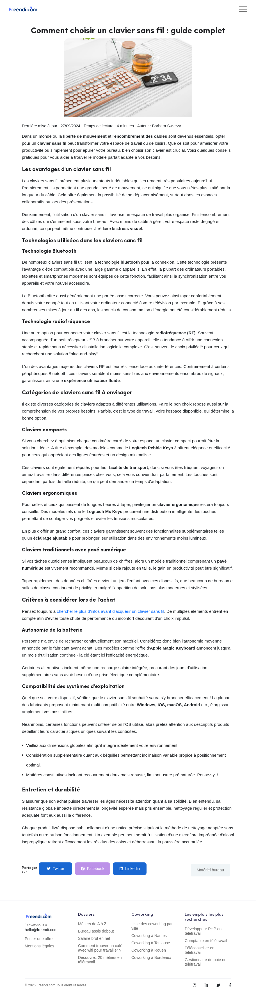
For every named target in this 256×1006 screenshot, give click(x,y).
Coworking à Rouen (148, 950)
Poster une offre (38, 938)
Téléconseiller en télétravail (199, 950)
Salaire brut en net (94, 938)
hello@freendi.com (41, 929)
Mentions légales (39, 946)
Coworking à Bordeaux (151, 957)
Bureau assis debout (96, 931)
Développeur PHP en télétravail (203, 931)
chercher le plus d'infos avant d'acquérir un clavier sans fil (110, 611)
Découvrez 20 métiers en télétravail (100, 959)
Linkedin (130, 868)
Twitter (55, 868)
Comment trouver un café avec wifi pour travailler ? (100, 947)
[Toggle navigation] (243, 9)
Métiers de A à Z (92, 924)
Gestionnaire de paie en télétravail (206, 961)
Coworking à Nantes (149, 935)
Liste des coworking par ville (152, 926)
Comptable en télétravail (206, 940)
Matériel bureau (210, 870)
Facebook (92, 868)
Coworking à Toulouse (150, 943)
